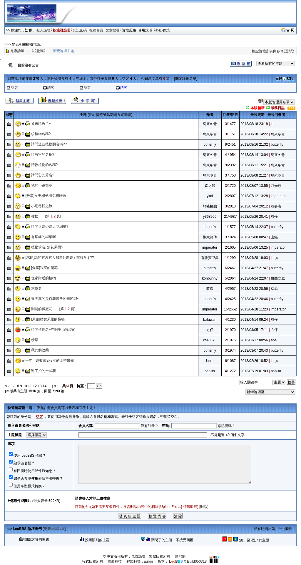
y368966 (210, 217)
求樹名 (36, 288)
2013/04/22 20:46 (254, 299)
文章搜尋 (113, 30)
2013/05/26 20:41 (254, 217)
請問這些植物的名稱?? (49, 144)
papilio (210, 371)
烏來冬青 (210, 124)
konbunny (210, 278)
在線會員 (96, 30)
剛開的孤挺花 (41, 309)
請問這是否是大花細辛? (49, 227)
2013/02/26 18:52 (254, 361)
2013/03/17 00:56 (254, 340)
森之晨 (210, 186)
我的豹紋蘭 (40, 350)
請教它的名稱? (42, 154)
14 (44, 386)
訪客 (14, 88)
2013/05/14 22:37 (254, 227)
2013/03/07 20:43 (254, 350)
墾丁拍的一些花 (43, 371)
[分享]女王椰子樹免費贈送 (45, 196)
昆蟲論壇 (17, 51)
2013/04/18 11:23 (254, 309)
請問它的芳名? (42, 175)
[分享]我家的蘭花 (44, 268)
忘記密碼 (80, 30)
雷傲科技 (115, 561)
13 (39, 386)
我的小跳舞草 (41, 185)
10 (25, 386)
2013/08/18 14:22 (254, 134)
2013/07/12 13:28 (254, 196)
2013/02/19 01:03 (254, 371)
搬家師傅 (210, 237)
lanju (274, 258)
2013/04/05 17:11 (254, 330)
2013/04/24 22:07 (254, 278)
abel (274, 340)
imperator (278, 196)
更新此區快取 (54, 529)
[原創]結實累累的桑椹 (48, 319)
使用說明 (145, 30)
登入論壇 (43, 30)
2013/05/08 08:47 (254, 237)
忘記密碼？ (226, 426)
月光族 (276, 186)
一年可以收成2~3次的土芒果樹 (49, 360)
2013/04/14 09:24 (254, 320)
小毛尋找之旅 (41, 206)
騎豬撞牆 (210, 206)
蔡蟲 (209, 289)
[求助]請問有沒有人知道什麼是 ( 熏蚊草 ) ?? (59, 257)
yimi (210, 196)
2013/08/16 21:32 (254, 144)
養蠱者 (276, 206)
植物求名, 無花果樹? (47, 247)
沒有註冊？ (149, 426)
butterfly (209, 144)
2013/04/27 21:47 (254, 268)
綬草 (34, 340)
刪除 (203, 507)
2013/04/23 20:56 (254, 289)
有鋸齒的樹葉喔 (43, 237)
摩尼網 (180, 556)
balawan (209, 320)
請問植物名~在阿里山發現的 (53, 330)
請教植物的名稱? (44, 165)
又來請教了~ (41, 124)
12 (35, 386)
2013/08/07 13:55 (254, 186)
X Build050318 (188, 561)
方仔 (209, 330)
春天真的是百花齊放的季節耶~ (55, 299)
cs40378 (209, 340)
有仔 (274, 217)
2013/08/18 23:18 (254, 124)
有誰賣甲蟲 (210, 258)
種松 (34, 216)
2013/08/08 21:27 (254, 175)
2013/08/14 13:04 (254, 155)
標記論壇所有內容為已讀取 (273, 51)
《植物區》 (38, 51)
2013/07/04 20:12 (254, 206)
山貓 (274, 237)
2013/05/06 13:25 (254, 247)
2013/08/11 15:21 (254, 165)
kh (273, 124)
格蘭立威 (278, 278)
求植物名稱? (41, 134)
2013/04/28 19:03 (254, 258)
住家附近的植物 (43, 278)
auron (148, 561)
